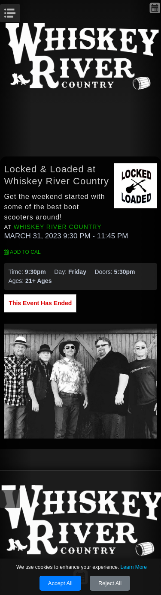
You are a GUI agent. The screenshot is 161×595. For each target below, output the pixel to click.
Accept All (60, 583)
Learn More (134, 567)
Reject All (110, 583)
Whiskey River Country (58, 226)
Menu (19, 10)
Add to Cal (22, 252)
